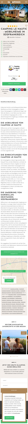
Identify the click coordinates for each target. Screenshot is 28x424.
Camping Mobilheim (21, 294)
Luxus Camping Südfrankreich (15, 313)
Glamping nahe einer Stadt (19, 311)
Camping (4, 300)
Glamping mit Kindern (7, 306)
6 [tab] (17, 356)
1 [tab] (10, 356)
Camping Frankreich (6, 290)
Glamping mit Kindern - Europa (19, 306)
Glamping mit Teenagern (7, 311)
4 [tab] (14, 356)
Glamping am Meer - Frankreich (18, 290)
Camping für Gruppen (6, 302)
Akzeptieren (9, 417)
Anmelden (14, 390)
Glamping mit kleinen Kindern (16, 309)
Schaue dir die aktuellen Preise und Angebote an (14, 253)
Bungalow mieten (12, 294)
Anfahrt (9, 280)
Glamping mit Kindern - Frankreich (9, 307)
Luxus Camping (5, 313)
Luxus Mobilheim (9, 296)
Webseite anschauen (14, 83)
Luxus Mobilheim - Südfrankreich (14, 298)
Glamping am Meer (16, 302)
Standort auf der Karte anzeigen (14, 271)
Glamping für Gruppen (10, 304)
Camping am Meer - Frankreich (17, 289)
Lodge (3, 296)
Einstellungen (16, 413)
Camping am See (18, 300)
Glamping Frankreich (6, 292)
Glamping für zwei (20, 304)
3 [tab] (13, 356)
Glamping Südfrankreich (16, 292)
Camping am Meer (10, 300)
